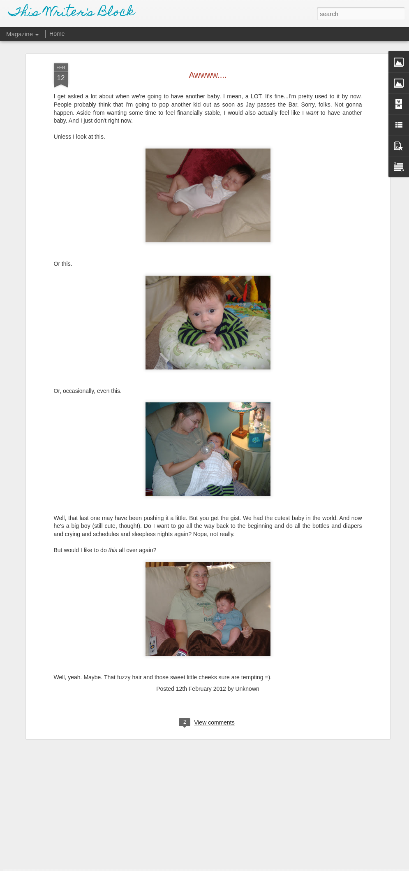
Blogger (230, 866)
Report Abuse (254, 866)
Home (57, 33)
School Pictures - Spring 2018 (170, 768)
